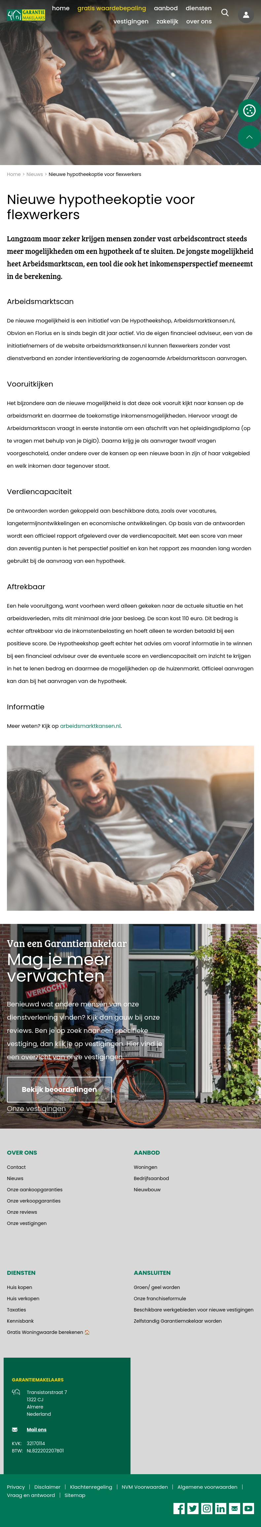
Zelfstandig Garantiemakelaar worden (178, 1321)
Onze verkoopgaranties (33, 1201)
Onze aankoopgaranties (34, 1189)
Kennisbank (20, 1321)
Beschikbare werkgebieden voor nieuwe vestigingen (193, 1309)
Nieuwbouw (147, 1189)
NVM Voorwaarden (145, 1486)
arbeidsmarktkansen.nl (90, 726)
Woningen (145, 1167)
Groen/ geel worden (157, 1287)
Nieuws (34, 174)
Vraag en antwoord (31, 1495)
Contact (16, 1167)
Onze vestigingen (27, 1223)
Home (14, 174)
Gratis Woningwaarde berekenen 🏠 (48, 1332)
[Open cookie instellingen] (249, 110)
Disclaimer (47, 1486)
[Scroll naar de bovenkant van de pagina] (249, 137)
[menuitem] (61, 8)
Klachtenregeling (91, 1486)
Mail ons (37, 1429)
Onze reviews (22, 1212)
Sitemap (75, 1495)
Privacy (16, 1486)
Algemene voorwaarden (207, 1486)
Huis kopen (19, 1287)
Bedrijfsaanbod (151, 1178)
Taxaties (16, 1309)
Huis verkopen (23, 1298)
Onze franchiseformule (160, 1298)
